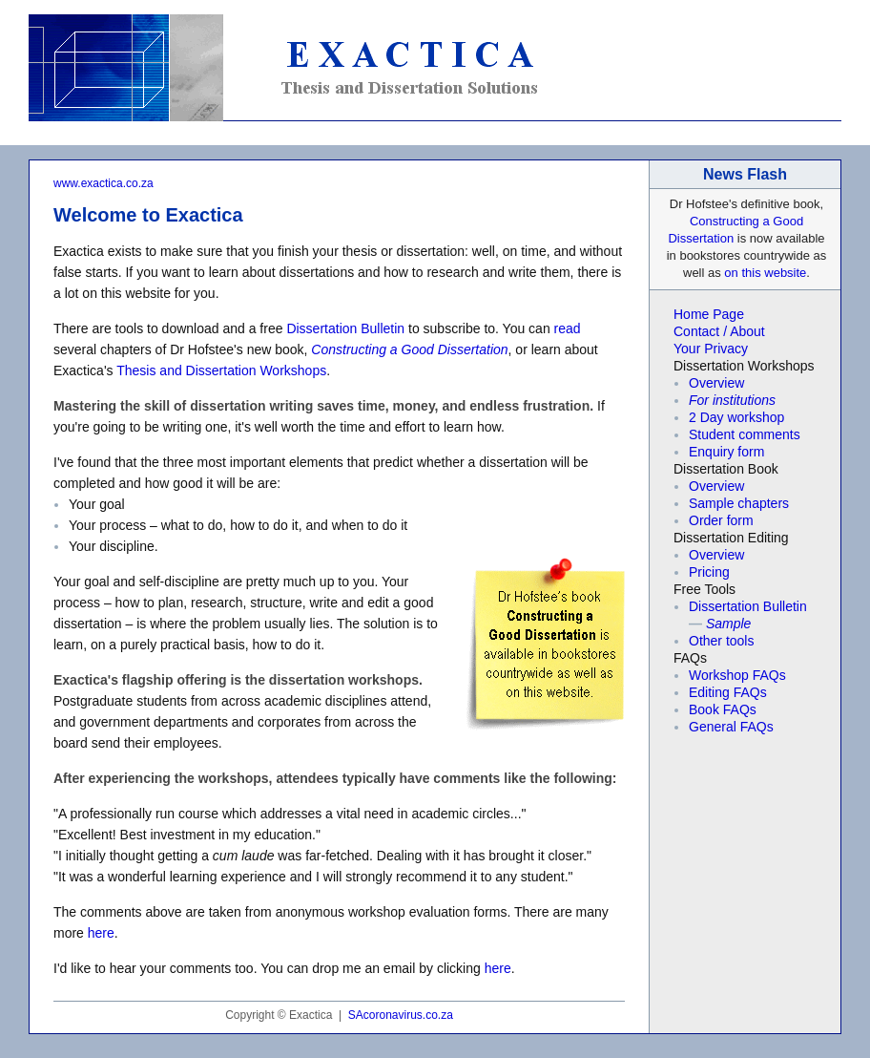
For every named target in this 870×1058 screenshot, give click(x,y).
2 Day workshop (736, 417)
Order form (721, 520)
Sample (728, 623)
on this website (765, 272)
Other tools (721, 640)
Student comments (744, 434)
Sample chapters (739, 503)
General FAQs (731, 726)
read (567, 328)
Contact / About (719, 331)
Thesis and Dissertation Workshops (221, 370)
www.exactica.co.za (103, 183)
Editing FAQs (728, 692)
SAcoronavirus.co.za (400, 1015)
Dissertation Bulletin (345, 328)
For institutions (732, 400)
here (101, 933)
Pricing (709, 572)
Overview (716, 383)
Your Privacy (710, 348)
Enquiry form (726, 451)
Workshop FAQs (737, 675)
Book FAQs (722, 709)
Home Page (708, 314)
